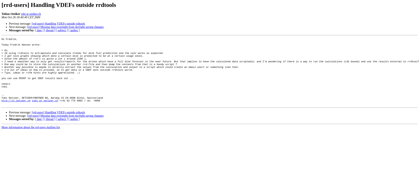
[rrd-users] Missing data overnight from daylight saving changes (65, 27)
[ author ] (74, 30)
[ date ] (39, 30)
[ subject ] (62, 30)
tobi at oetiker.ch (31, 13)
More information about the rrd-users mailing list (30, 140)
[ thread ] (49, 30)
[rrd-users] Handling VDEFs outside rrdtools (58, 23)
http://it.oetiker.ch (15, 113)
